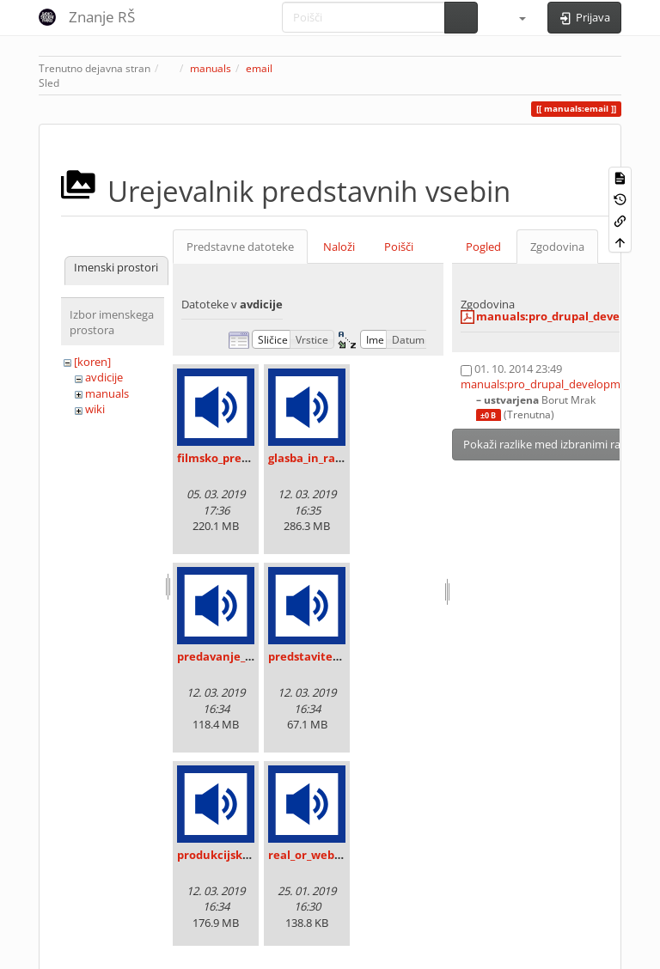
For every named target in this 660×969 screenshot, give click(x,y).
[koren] (92, 361)
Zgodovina (557, 246)
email (259, 68)
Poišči (398, 246)
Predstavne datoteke (240, 246)
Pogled (483, 246)
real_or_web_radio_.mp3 (334, 854)
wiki (95, 409)
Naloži (339, 246)
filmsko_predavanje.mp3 (245, 458)
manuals (210, 68)
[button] (515, 17)
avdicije (104, 377)
